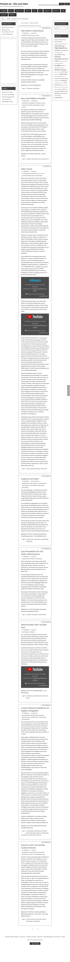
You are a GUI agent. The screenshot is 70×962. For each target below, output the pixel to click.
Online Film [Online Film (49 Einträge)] (63, 74)
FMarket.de (26, 33)
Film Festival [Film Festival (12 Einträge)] (64, 43)
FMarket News (37, 85)
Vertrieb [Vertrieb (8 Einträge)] (61, 82)
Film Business (29, 88)
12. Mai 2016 (33, 171)
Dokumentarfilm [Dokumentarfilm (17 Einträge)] (58, 41)
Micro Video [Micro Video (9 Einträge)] (56, 72)
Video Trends (26, 169)
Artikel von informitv (31, 574)
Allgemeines (25, 103)
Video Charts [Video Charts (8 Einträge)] (60, 87)
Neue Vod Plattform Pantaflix (33, 98)
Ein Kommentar (46, 166)
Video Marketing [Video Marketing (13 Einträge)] (58, 89)
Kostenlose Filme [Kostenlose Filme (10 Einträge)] (62, 61)
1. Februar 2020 (34, 100)
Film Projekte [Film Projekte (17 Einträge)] (63, 50)
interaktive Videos (25, 194)
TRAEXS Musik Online (7, 101)
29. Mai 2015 (33, 629)
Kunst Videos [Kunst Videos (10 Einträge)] (60, 63)
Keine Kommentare (46, 95)
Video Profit (38, 834)
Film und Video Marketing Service (29, 611)
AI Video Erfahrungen (7, 34)
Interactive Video (35, 173)
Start (3, 18)
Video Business (36, 88)
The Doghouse (36, 272)
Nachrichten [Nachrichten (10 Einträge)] (56, 74)
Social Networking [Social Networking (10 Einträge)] (57, 80)
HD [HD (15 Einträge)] (61, 52)
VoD (48, 158)
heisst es (30, 509)
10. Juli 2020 (33, 33)
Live (41, 173)
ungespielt (38, 797)
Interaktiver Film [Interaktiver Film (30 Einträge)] (59, 55)
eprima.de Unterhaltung (8, 94)
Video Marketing (33, 485)
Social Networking (42, 483)
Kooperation (40, 936)
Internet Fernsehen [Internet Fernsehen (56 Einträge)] (58, 58)
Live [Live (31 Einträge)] (63, 65)
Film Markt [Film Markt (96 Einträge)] (59, 48)
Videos (43, 854)
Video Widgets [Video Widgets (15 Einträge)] (57, 95)
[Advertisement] (9, 61)
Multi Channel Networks (40, 534)
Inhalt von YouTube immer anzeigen (36, 330)
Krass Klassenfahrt (28, 115)
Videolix (23, 522)
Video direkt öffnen (43, 296)
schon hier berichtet (37, 419)
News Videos (38, 914)
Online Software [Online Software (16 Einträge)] (58, 76)
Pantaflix (25, 109)
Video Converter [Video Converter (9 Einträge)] (65, 87)
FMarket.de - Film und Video (14, 4)
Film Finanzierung (26, 715)
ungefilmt (32, 797)
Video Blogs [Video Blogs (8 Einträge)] (64, 85)
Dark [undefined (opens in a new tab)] (23, 68)
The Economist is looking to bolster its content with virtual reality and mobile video (35, 230)
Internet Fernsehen (39, 852)
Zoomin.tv (41, 871)
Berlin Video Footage (7, 92)
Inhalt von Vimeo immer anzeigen (36, 294)
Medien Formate (31, 35)
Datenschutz (57, 936)
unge (28, 797)
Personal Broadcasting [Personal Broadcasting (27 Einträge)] (61, 78)
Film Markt (24, 35)
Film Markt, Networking (40, 609)
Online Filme (37, 153)
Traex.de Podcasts (6, 99)
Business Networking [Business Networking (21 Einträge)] (60, 39)
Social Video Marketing (40, 912)
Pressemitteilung (37, 125)
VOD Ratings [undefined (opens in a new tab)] (40, 74)
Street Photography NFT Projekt (47, 5)
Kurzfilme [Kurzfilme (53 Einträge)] (58, 65)
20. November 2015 (35, 481)
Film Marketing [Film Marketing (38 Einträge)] (59, 46)
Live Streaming (39, 190)
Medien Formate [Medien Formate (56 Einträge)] (60, 70)
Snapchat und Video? (30, 479)
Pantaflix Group (38, 134)
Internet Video (42, 695)
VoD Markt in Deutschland (32, 30)
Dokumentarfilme (38, 690)
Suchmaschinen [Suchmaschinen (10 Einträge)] (57, 82)
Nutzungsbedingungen (48, 936)
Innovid (25, 397)
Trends (37, 35)
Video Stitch (30, 303)
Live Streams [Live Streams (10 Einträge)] (61, 67)
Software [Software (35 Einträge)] (64, 80)
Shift (31, 658)
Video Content (42, 496)
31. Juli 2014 (33, 850)
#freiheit (23, 813)
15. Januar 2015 (34, 713)
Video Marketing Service (40, 536)
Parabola (36, 939)
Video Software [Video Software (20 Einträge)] (63, 93)
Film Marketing (31, 103)
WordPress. (41, 939)
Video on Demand (42, 158)
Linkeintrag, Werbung (31, 936)
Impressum (22, 936)
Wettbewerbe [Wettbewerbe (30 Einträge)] (58, 98)
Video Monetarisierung (27, 536)
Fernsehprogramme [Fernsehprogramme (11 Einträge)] (58, 43)
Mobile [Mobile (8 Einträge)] (60, 72)
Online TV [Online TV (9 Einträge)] (64, 76)
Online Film (30, 105)
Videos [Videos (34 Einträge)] (62, 91)
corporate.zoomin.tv (43, 884)
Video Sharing (41, 485)
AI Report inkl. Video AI (8, 27)
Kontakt (63, 936)
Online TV (31, 854)
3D (22, 173)
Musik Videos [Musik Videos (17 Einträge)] (64, 72)
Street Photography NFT (8, 97)
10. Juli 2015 (33, 556)
